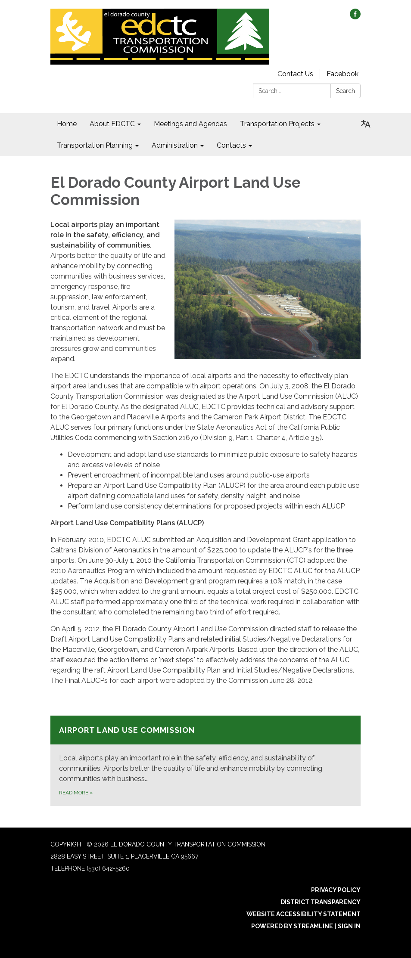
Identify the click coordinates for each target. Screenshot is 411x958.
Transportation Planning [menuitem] (95, 145)
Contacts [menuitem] (231, 145)
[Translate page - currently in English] (366, 124)
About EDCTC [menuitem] (112, 124)
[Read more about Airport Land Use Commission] (205, 761)
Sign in (349, 926)
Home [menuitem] (67, 124)
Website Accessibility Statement (303, 914)
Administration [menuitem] (175, 145)
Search (345, 90)
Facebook (342, 74)
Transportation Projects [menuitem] (277, 124)
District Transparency (320, 902)
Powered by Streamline (292, 926)
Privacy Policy (336, 890)
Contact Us (295, 74)
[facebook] (355, 17)
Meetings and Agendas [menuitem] (190, 124)
